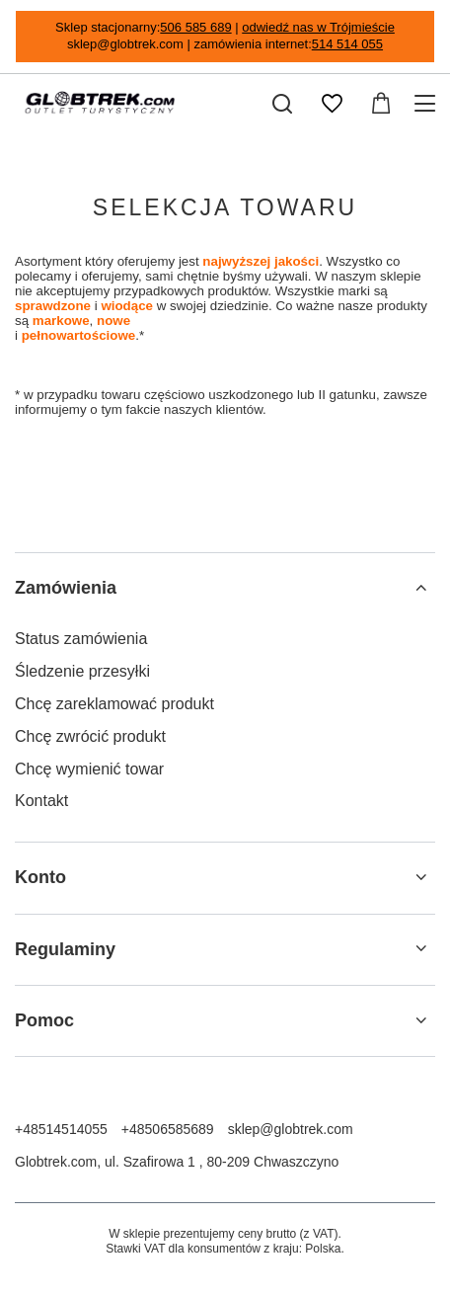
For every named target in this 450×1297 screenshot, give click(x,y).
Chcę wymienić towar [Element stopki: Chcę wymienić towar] (89, 769)
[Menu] (428, 103)
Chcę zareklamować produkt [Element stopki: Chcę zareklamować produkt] (114, 703)
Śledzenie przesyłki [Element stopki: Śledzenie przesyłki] (82, 671)
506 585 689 (195, 27)
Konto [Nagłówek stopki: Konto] (40, 877)
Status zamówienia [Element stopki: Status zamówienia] (81, 638)
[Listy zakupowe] (331, 103)
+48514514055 (61, 1129)
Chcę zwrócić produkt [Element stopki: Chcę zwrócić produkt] (90, 736)
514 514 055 (347, 44)
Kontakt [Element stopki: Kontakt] (41, 800)
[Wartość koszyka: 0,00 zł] (381, 103)
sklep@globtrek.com (290, 1129)
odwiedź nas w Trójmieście (318, 27)
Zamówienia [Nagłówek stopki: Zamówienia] (65, 588)
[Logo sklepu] (100, 103)
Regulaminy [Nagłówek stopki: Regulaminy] (65, 949)
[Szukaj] (282, 103)
